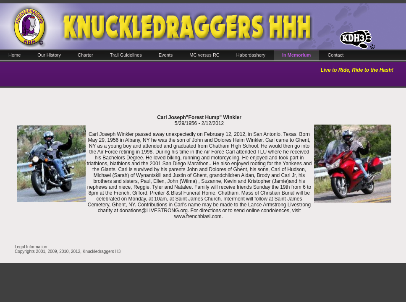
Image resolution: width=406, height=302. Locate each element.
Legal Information (31, 247)
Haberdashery (250, 54)
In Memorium (296, 54)
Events (166, 54)
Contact (335, 54)
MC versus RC (204, 54)
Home (14, 54)
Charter (85, 54)
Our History (49, 54)
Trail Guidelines (126, 54)
